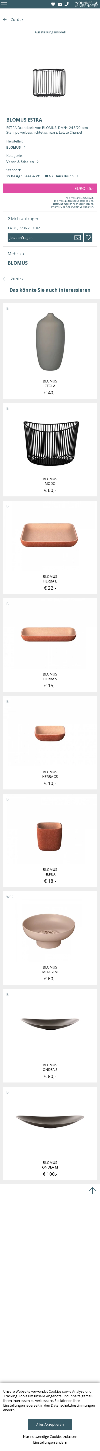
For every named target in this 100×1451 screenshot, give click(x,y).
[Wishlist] (53, 4)
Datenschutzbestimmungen (73, 1405)
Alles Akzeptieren (50, 1424)
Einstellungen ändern (50, 1442)
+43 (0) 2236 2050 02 (24, 228)
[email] (60, 4)
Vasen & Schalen (20, 161)
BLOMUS (13, 147)
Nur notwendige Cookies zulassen (50, 1436)
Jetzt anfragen (21, 237)
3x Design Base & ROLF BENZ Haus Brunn (40, 176)
